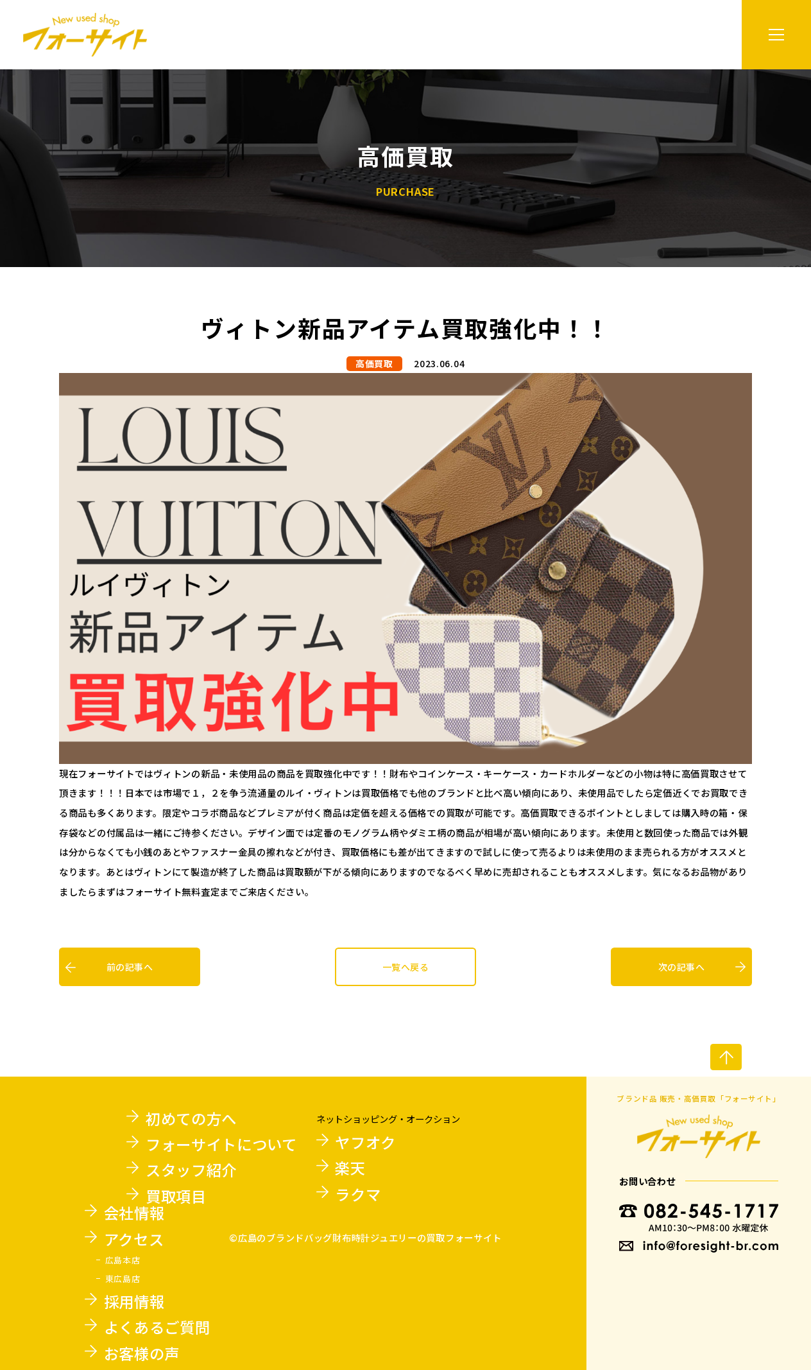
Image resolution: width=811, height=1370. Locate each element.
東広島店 (123, 1278)
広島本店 (123, 1260)
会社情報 (134, 1213)
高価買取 (374, 363)
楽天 (350, 1168)
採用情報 (134, 1301)
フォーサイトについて (221, 1144)
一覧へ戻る (405, 966)
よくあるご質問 (157, 1327)
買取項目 (176, 1196)
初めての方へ (191, 1118)
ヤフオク (365, 1142)
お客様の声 (142, 1353)
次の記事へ (681, 966)
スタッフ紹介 (191, 1170)
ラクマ (357, 1194)
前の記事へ (130, 966)
